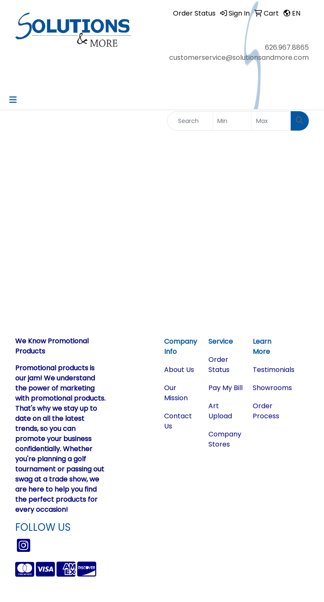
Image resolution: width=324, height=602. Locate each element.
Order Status (219, 365)
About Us (179, 370)
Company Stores (224, 439)
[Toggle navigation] (13, 100)
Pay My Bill (225, 388)
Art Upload (220, 411)
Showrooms (270, 388)
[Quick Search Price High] (271, 121)
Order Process (266, 411)
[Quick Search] (190, 121)
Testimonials (270, 370)
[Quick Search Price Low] (232, 121)
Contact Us (178, 421)
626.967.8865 (287, 47)
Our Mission (176, 393)
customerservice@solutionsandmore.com (239, 57)
